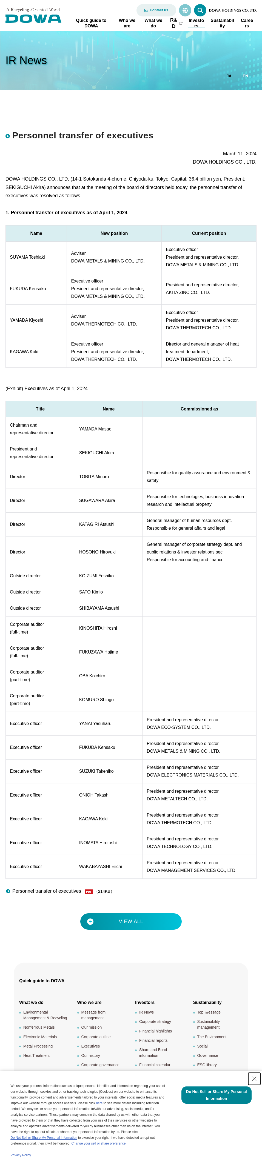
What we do (153, 23)
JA (229, 76)
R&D (173, 23)
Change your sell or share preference (98, 1143)
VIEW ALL (131, 923)
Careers (247, 23)
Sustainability (222, 23)
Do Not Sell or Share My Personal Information (43, 1138)
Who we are (127, 23)
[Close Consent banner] (254, 1079)
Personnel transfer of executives (47, 893)
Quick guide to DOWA (91, 23)
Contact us (159, 10)
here (99, 1103)
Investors (196, 23)
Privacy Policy (20, 1155)
